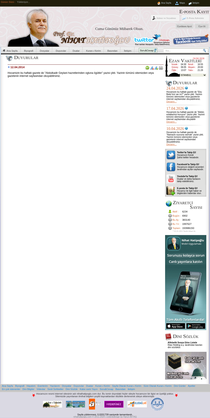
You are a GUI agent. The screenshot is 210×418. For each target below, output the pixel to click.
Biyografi (28, 50)
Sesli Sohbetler (56, 389)
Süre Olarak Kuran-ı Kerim (157, 386)
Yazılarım (55, 386)
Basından (112, 50)
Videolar (40, 389)
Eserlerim (43, 386)
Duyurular (61, 50)
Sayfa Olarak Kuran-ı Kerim (126, 386)
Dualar (76, 50)
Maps (182, 3)
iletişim (131, 389)
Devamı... (171, 101)
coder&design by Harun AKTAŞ (122, 417)
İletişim (195, 3)
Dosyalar (44, 50)
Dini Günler (180, 386)
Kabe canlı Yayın (89, 389)
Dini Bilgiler (28, 389)
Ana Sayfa (166, 3)
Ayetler (191, 386)
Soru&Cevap (106, 389)
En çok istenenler (11, 389)
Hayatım (31, 386)
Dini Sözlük (72, 389)
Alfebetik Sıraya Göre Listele (182, 342)
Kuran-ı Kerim (93, 50)
